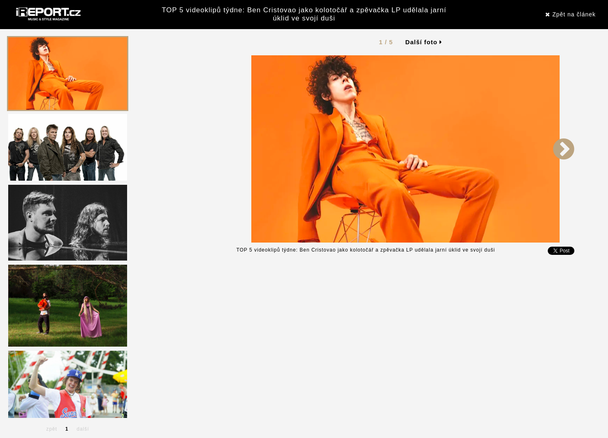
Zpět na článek (570, 14)
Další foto (423, 42)
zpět (51, 429)
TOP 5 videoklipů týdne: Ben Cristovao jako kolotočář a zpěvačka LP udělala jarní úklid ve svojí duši (304, 14)
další (83, 429)
